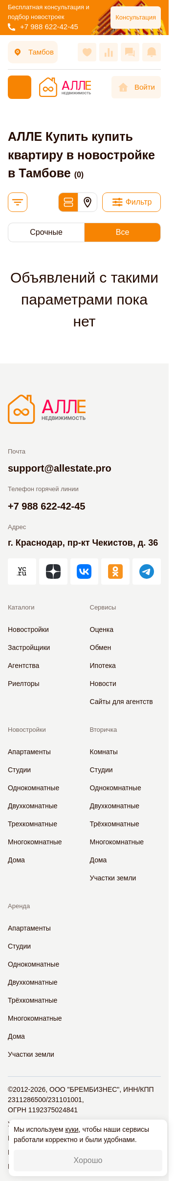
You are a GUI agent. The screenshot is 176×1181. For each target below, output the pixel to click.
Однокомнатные (33, 788)
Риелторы (24, 683)
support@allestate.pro (59, 468)
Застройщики (29, 647)
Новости (103, 683)
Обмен (100, 647)
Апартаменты (29, 752)
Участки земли (113, 878)
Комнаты (104, 752)
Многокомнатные (35, 842)
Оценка (102, 629)
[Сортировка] (17, 202)
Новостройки (28, 629)
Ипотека (103, 665)
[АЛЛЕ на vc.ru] (22, 571)
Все (123, 232)
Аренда (19, 906)
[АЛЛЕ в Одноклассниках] (115, 571)
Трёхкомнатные (114, 824)
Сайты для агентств (121, 701)
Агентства (23, 665)
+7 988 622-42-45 (43, 26)
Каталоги (21, 607)
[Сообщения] (130, 52)
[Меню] (19, 87)
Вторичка (103, 729)
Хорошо (88, 1160)
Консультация (135, 17)
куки (71, 1129)
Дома (16, 860)
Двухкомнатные (33, 806)
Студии (19, 770)
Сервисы (103, 607)
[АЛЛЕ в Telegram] (146, 571)
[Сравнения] (108, 52)
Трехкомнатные (32, 824)
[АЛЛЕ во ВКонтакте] (84, 571)
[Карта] (87, 202)
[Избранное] (87, 52)
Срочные (46, 232)
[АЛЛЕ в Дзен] (53, 571)
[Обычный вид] (68, 202)
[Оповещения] (151, 52)
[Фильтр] (131, 202)
